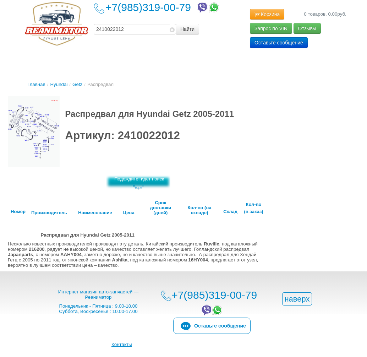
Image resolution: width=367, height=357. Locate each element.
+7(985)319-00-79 (162, 7)
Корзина (267, 14)
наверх (297, 298)
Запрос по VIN (270, 28)
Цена (129, 212)
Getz (77, 84)
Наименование (95, 212)
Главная (36, 84)
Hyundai (58, 84)
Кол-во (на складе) (200, 210)
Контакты (121, 344)
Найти (187, 29)
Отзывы (307, 28)
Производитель (49, 212)
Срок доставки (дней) (160, 207)
